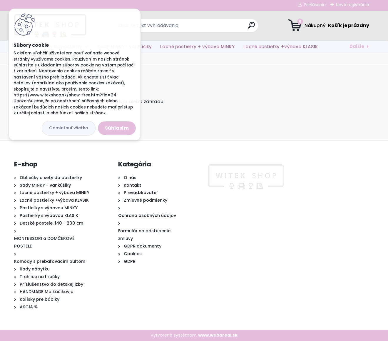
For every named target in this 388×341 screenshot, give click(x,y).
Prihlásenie (315, 5)
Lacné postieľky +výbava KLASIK (280, 47)
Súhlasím (117, 128)
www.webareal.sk (218, 335)
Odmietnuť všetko (68, 128)
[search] (251, 27)
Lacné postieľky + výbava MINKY (197, 47)
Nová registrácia (352, 5)
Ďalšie (356, 46)
